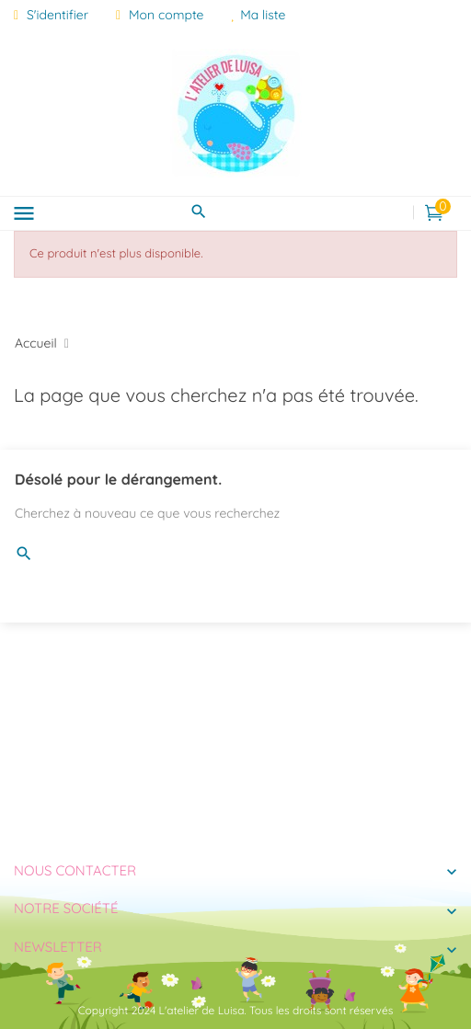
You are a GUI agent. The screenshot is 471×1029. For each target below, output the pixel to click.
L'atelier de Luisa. (203, 1010)
